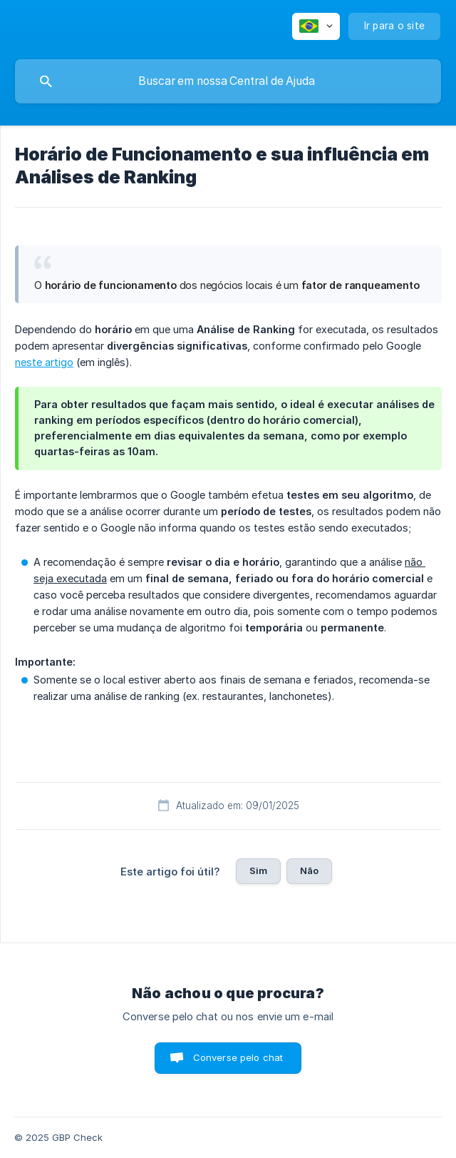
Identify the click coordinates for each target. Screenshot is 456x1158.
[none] (316, 26)
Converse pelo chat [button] (238, 1057)
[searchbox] (228, 81)
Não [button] (309, 870)
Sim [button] (258, 870)
